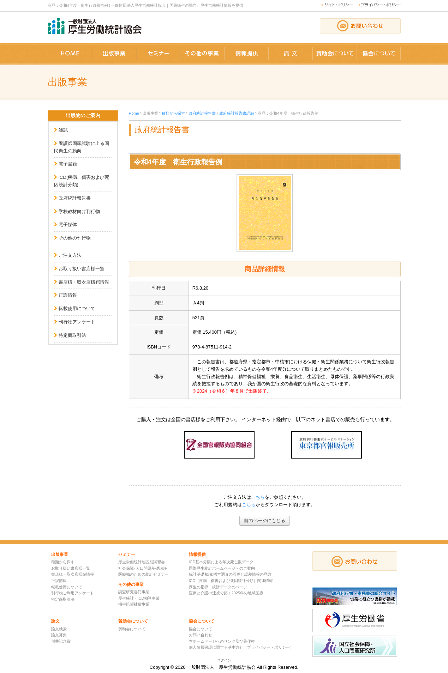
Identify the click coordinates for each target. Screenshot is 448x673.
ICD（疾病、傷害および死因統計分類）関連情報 (231, 580)
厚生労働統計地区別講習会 (141, 562)
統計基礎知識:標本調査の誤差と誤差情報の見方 (230, 574)
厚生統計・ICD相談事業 (139, 598)
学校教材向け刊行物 (79, 211)
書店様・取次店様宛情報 (84, 282)
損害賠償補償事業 (133, 604)
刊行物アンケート (77, 322)
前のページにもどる (264, 520)
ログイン (224, 660)
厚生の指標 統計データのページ (218, 587)
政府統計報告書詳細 (236, 113)
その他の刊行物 (75, 238)
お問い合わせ (200, 635)
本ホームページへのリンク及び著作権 (222, 641)
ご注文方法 (70, 255)
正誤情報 (68, 295)
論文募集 (59, 635)
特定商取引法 (72, 335)
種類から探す (173, 113)
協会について (200, 629)
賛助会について (131, 629)
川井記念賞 (61, 641)
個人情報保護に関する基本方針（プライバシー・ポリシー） (241, 647)
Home (134, 113)
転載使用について (77, 308)
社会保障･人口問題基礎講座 (142, 568)
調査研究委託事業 (133, 592)
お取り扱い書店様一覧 (81, 268)
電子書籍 (68, 163)
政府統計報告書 (75, 198)
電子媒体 (68, 224)
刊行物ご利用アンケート (72, 593)
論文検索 (59, 629)
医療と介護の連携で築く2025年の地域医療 (226, 593)
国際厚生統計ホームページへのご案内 (222, 568)
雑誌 (63, 130)
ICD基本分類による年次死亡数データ (221, 562)
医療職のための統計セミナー (143, 574)
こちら (258, 497)
